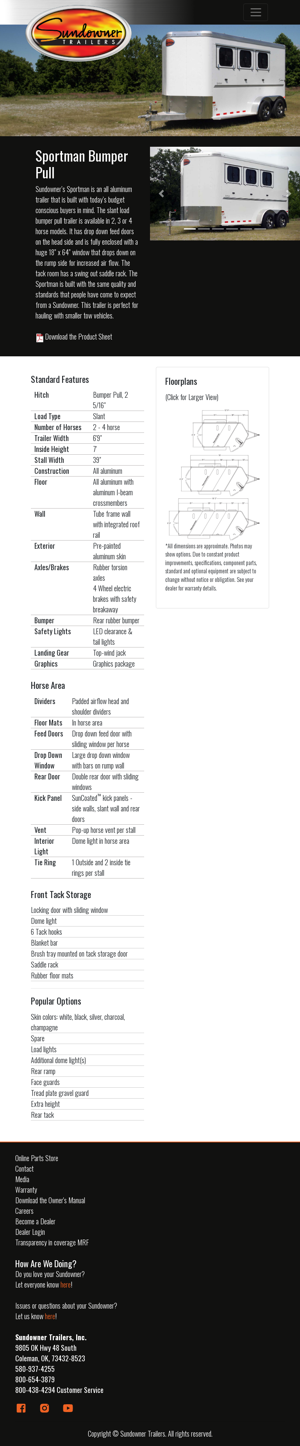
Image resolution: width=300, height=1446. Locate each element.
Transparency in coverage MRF (52, 1242)
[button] (161, 193)
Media (22, 1179)
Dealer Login (30, 1232)
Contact (24, 1168)
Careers (24, 1211)
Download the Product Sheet (74, 336)
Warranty (26, 1190)
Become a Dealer (35, 1221)
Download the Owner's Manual (50, 1200)
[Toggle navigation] (255, 12)
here (66, 1284)
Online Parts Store (36, 1158)
